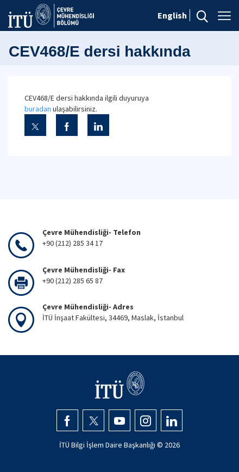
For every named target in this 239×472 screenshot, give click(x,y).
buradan (37, 109)
